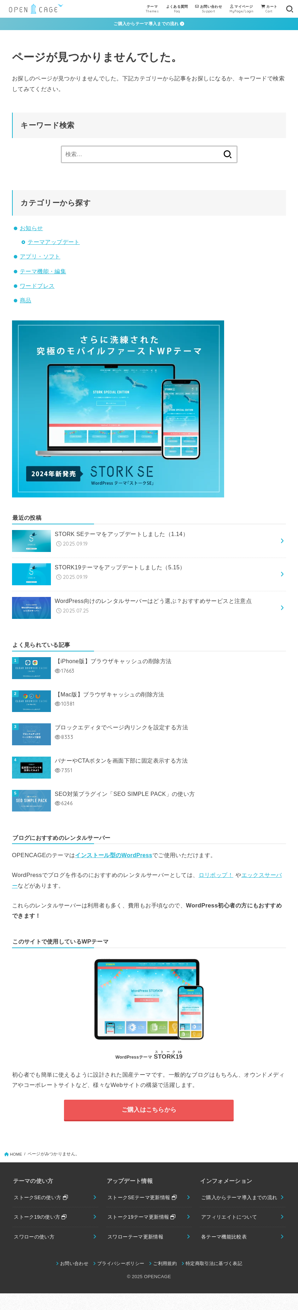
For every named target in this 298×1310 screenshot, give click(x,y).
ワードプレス (37, 286)
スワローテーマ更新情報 (137, 1243)
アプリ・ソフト (40, 257)
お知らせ (31, 228)
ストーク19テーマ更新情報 (143, 1222)
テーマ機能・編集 (43, 271)
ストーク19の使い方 (42, 1222)
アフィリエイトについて (231, 1232)
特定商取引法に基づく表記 (214, 1280)
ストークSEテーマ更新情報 (144, 1202)
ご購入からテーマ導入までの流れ (149, 23)
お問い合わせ (74, 1280)
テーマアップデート (54, 242)
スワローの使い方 (35, 1243)
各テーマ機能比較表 (225, 1252)
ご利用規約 (165, 1280)
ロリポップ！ (216, 879)
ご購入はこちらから (149, 1113)
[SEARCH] (289, 9)
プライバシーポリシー (120, 1280)
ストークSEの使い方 (42, 1202)
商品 (25, 300)
